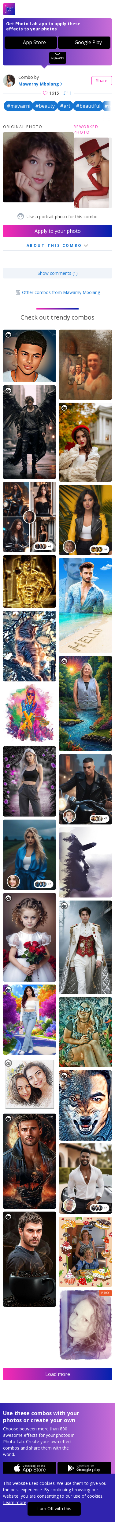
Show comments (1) (58, 273)
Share (101, 80)
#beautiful (88, 106)
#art (65, 106)
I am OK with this (54, 1508)
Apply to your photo (58, 231)
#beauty (45, 106)
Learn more (14, 1502)
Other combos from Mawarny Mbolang (57, 292)
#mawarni (18, 106)
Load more (57, 1374)
